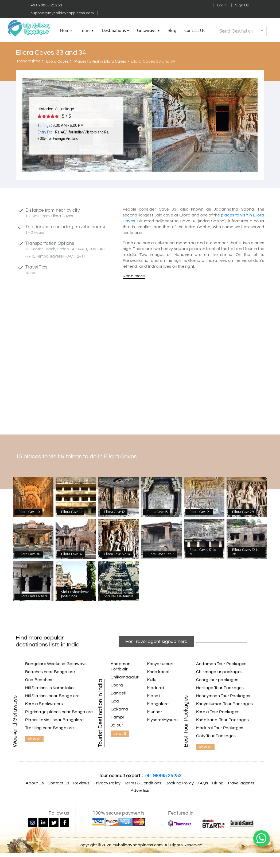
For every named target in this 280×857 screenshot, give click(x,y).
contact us (194, 30)
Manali (153, 696)
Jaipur (117, 725)
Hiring (218, 783)
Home (66, 30)
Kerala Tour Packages (217, 712)
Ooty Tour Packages (216, 736)
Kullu (151, 680)
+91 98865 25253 (46, 5)
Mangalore (158, 704)
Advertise (140, 790)
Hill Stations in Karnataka (49, 688)
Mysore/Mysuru (162, 720)
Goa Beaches (38, 680)
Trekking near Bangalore (49, 728)
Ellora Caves (57, 62)
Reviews (81, 783)
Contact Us (58, 783)
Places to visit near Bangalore (54, 720)
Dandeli (118, 693)
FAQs (203, 783)
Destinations (115, 30)
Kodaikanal (158, 672)
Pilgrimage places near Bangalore (59, 712)
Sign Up (242, 5)
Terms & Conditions (143, 783)
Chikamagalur (125, 677)
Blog (172, 30)
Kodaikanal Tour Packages (222, 720)
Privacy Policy (107, 783)
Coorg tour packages (217, 680)
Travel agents (240, 783)
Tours (87, 30)
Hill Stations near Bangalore (52, 696)
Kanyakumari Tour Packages (224, 704)
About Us (35, 783)
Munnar (154, 712)
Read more (134, 276)
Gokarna (119, 709)
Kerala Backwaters (44, 704)
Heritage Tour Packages (220, 688)
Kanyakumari (160, 664)
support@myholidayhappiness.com (62, 13)
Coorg (117, 685)
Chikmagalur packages (219, 672)
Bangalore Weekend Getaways (56, 664)
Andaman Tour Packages (221, 664)
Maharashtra (29, 61)
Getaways (148, 30)
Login (222, 5)
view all (34, 738)
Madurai (155, 688)
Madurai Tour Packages (219, 728)
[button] (241, 31)
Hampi (117, 717)
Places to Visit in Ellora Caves (100, 62)
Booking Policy (179, 783)
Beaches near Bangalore (50, 672)
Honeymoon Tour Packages (223, 696)
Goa (115, 701)
